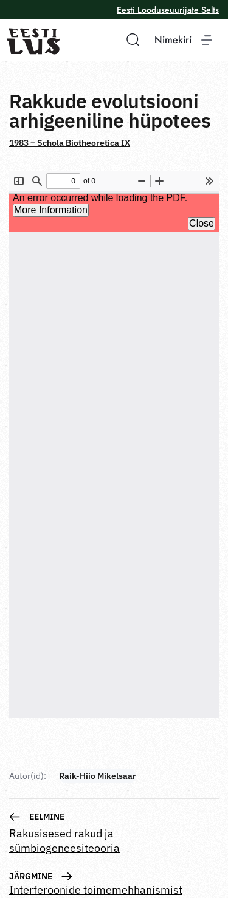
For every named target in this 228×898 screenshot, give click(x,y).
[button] (129, 39)
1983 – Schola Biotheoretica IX (69, 142)
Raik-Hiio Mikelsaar (97, 775)
